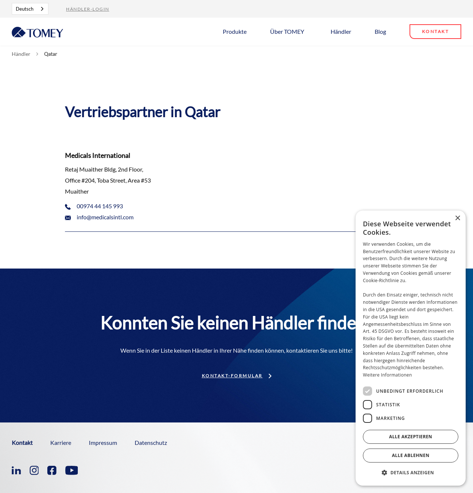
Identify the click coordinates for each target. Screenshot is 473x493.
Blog (380, 31)
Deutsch (24, 9)
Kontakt (435, 31)
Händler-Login (87, 9)
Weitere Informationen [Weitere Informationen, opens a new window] (387, 375)
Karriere (60, 442)
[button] (237, 31)
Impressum (103, 442)
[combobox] (30, 9)
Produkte (235, 31)
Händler (341, 31)
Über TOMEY (287, 31)
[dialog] (411, 348)
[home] (37, 31)
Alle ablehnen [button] (410, 455)
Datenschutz (151, 442)
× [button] (457, 218)
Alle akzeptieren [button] (410, 436)
